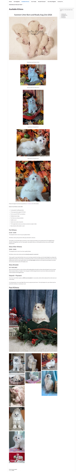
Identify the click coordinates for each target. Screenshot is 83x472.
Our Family (33, 1)
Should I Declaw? (42, 1)
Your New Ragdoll (52, 1)
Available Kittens (25, 1)
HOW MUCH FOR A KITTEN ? (15, 4)
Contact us (29, 203)
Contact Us (60, 1)
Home (10, 1)
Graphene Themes (17, 470)
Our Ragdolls (17, 1)
